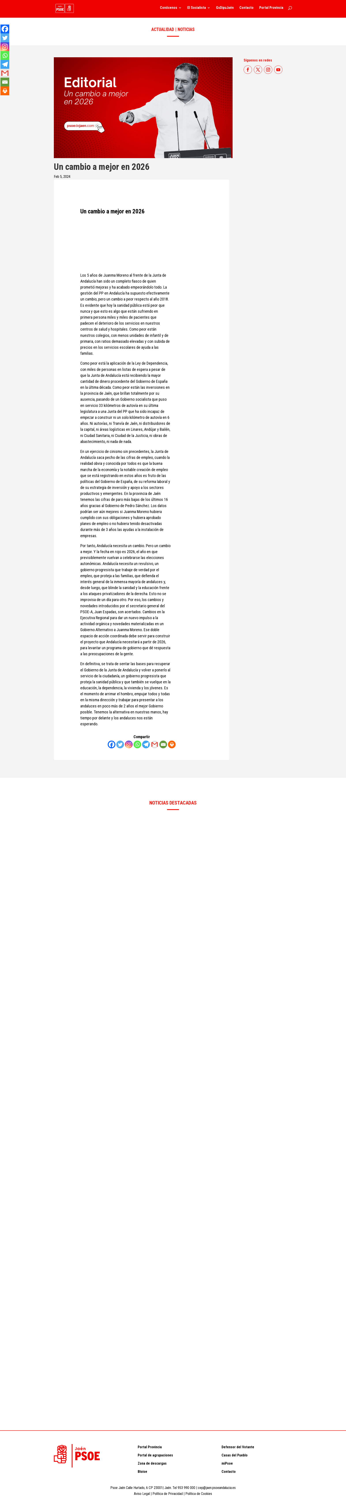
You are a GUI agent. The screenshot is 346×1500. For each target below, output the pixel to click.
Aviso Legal (142, 1494)
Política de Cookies (198, 1494)
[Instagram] (129, 744)
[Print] (172, 744)
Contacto (246, 9)
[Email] (163, 744)
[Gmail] (154, 744)
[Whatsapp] (137, 744)
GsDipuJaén (225, 9)
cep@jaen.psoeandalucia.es (217, 1488)
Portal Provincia (271, 9)
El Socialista (196, 9)
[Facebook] (111, 744)
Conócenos (168, 9)
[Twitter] (120, 744)
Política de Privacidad (168, 1494)
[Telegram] (146, 744)
